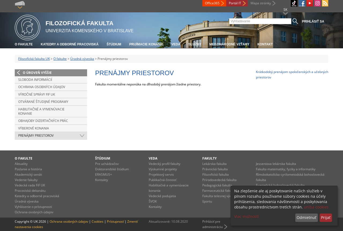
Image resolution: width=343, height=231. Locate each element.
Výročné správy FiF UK (36, 94)
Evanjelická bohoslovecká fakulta (280, 185)
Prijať (325, 217)
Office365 (212, 3)
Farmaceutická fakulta (218, 190)
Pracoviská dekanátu (30, 190)
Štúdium (114, 44)
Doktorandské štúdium (112, 169)
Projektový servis (161, 174)
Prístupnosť (115, 221)
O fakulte (24, 44)
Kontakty (101, 180)
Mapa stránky (261, 3)
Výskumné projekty (163, 169)
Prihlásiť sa (313, 21)
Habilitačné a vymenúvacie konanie (41, 111)
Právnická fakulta (215, 169)
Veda (176, 44)
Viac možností (246, 216)
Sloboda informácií (35, 79)
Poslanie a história (28, 169)
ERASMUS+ (103, 174)
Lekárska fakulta (214, 163)
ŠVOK (153, 201)
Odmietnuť (306, 217)
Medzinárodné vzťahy (229, 44)
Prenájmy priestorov (36, 135)
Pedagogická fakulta (217, 185)
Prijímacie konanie (146, 44)
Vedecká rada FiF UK (30, 185)
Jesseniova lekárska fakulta (276, 163)
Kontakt (265, 44)
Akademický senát (28, 174)
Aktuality (21, 163)
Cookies (97, 221)
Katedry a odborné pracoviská (70, 44)
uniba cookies (316, 207)
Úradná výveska (82, 58)
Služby (194, 44)
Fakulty (209, 158)
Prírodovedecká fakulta (219, 180)
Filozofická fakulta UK (34, 58)
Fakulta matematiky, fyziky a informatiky (285, 169)
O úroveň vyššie (37, 72)
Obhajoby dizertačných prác (43, 120)
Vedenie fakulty (26, 180)
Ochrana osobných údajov (41, 87)
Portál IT (235, 3)
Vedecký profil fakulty (164, 163)
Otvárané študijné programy (43, 101)
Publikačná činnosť (162, 180)
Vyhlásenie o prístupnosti (33, 206)
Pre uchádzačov (107, 163)
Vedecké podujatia (162, 196)
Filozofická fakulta (215, 174)
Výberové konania (33, 128)
